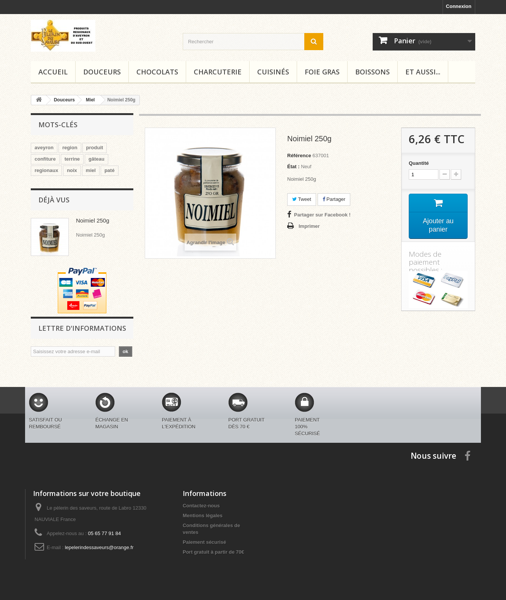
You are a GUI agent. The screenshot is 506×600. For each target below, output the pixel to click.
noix (72, 170)
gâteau (96, 159)
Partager (334, 199)
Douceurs (102, 71)
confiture (45, 159)
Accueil (53, 71)
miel (91, 170)
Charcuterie (218, 71)
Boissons (372, 71)
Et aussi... (422, 71)
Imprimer (309, 226)
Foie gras (322, 71)
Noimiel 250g (92, 220)
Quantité (419, 163)
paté (109, 170)
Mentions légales (203, 515)
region (69, 147)
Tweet (301, 199)
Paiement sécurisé (204, 542)
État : (293, 166)
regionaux (46, 170)
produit (94, 147)
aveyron (44, 147)
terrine (72, 159)
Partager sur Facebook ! (322, 215)
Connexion (458, 6)
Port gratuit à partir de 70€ (213, 552)
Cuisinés (273, 71)
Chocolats (157, 71)
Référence (299, 155)
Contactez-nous (201, 505)
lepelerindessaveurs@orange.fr (99, 547)
